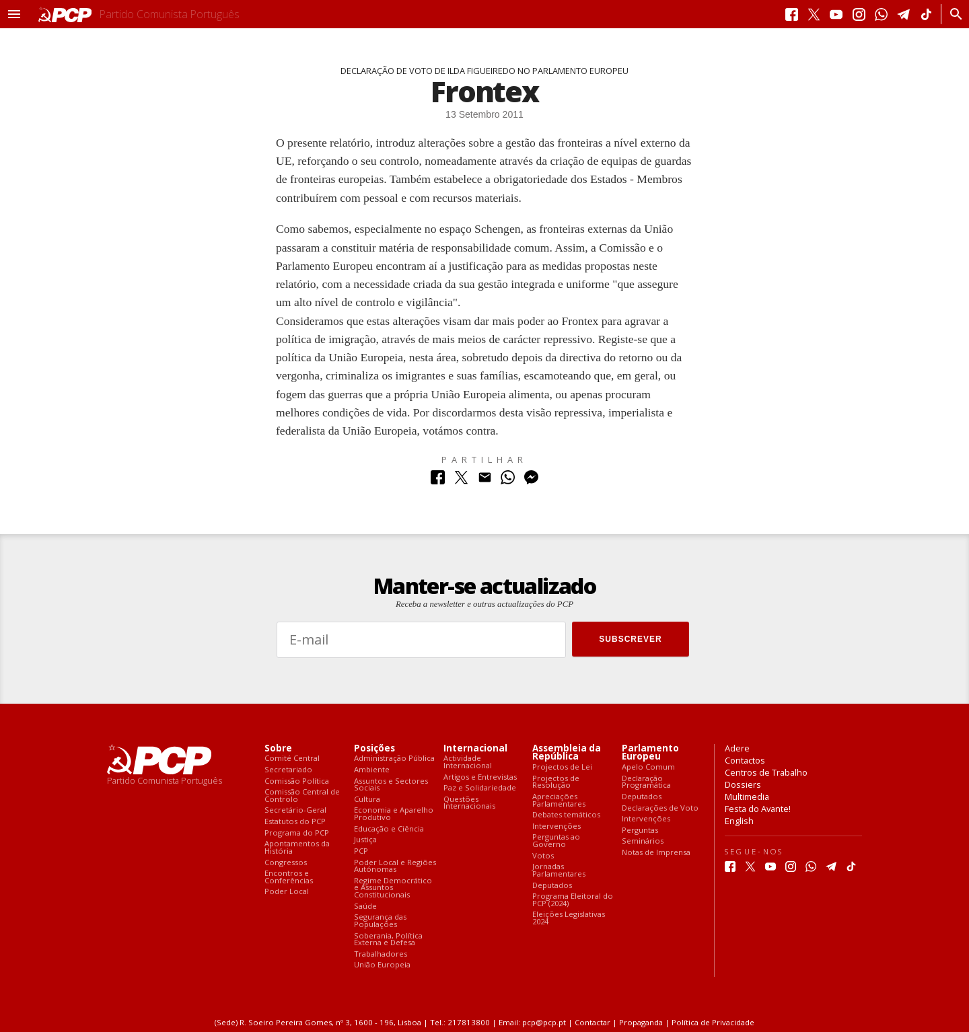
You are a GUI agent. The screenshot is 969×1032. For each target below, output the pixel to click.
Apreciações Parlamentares (558, 800)
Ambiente (372, 770)
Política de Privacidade (713, 1022)
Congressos (285, 863)
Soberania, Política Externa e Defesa (388, 939)
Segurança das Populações (380, 921)
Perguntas (640, 830)
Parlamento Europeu (650, 753)
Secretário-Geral (295, 810)
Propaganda (641, 1022)
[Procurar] (952, 14)
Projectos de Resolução (555, 782)
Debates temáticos (566, 815)
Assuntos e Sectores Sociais (391, 785)
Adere (737, 748)
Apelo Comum (648, 767)
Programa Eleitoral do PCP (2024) (572, 900)
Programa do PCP (296, 833)
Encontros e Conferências (288, 877)
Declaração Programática (646, 782)
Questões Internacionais (469, 803)
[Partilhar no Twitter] (461, 480)
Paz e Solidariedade (479, 788)
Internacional (475, 748)
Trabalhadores (380, 954)
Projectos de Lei (562, 767)
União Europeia (382, 965)
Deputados (552, 885)
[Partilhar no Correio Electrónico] (485, 480)
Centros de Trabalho (766, 772)
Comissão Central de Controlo (302, 795)
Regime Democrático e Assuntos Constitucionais (393, 888)
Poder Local (286, 891)
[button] (14, 14)
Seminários (642, 841)
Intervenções (556, 826)
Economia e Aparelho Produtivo (393, 814)
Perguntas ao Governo (556, 841)
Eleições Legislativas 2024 (568, 918)
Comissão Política (296, 781)
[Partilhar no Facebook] (438, 480)
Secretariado (288, 770)
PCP (361, 851)
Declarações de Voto (660, 808)
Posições (374, 748)
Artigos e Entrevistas (480, 777)
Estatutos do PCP (295, 821)
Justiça (365, 840)
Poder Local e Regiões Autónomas (395, 866)
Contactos (745, 760)
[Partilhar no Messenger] (531, 480)
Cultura (367, 799)
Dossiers (743, 784)
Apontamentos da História (297, 847)
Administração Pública (394, 758)
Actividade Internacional (467, 762)
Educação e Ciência (389, 829)
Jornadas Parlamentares (558, 870)
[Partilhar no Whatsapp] (508, 480)
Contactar (592, 1022)
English (739, 821)
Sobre (278, 748)
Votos (543, 856)
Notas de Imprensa (656, 852)
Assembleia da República (566, 753)
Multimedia (747, 797)
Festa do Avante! (758, 809)
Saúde (365, 906)
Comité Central (292, 758)
